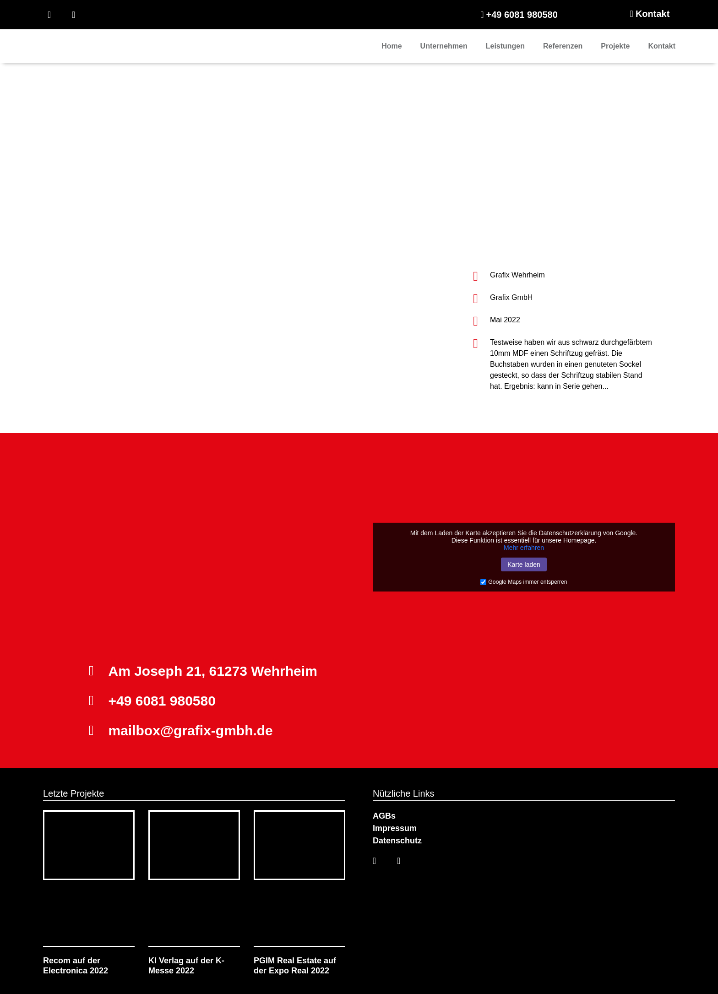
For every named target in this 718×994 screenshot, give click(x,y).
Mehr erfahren (524, 547)
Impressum (396, 828)
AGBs (384, 815)
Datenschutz (397, 840)
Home (391, 46)
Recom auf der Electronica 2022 (75, 965)
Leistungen (505, 46)
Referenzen (562, 46)
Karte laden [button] (523, 564)
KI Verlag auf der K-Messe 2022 (186, 965)
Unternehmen (444, 46)
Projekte (615, 46)
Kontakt (661, 46)
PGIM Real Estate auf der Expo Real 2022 (295, 965)
